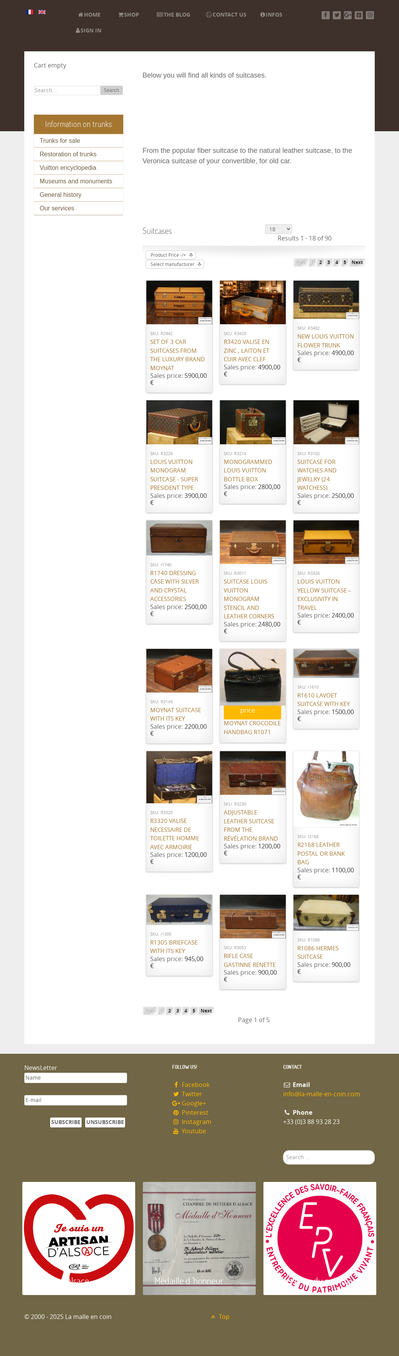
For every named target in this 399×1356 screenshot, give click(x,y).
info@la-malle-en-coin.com (321, 1094)
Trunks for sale (60, 140)
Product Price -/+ (168, 255)
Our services (57, 208)
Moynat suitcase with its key (175, 715)
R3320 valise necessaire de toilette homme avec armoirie (174, 834)
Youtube (189, 1131)
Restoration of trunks (68, 154)
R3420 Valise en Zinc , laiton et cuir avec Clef (246, 351)
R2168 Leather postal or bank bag (321, 853)
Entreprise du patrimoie (317, 1281)
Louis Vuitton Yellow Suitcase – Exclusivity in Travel (324, 594)
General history (61, 194)
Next (357, 262)
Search (111, 90)
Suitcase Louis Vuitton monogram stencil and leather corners (249, 599)
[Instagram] (370, 15)
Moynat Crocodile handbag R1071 (252, 728)
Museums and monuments (76, 181)
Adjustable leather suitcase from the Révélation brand (251, 825)
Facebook (191, 1085)
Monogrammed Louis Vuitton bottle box (248, 471)
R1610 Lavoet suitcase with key (323, 700)
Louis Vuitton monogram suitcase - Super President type (174, 475)
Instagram (191, 1122)
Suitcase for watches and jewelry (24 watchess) (317, 475)
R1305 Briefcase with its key (174, 947)
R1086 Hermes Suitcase (318, 953)
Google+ (189, 1103)
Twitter (187, 1094)
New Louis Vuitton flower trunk (325, 341)
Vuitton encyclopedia (68, 167)
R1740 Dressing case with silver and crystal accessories (174, 586)
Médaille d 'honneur (188, 1281)
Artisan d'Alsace (61, 1281)
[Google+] (348, 15)
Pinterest (190, 1112)
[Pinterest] (359, 15)
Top (219, 1316)
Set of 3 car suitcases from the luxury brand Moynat (177, 355)
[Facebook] (326, 15)
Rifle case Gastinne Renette (250, 960)
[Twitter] (337, 15)
